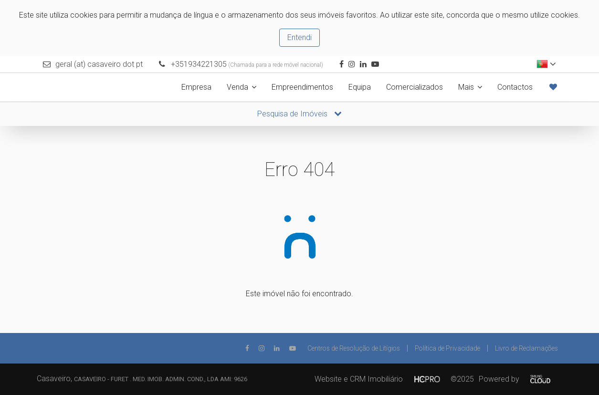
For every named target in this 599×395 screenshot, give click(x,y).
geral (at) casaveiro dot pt (99, 64)
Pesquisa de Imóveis (299, 113)
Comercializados (414, 87)
